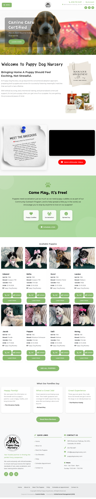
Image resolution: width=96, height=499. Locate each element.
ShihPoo (79, 330)
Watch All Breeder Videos (72, 162)
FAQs (36, 460)
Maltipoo (79, 273)
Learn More (12, 302)
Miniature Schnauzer (36, 330)
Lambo (78, 276)
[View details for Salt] (60, 317)
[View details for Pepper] (36, 317)
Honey (77, 333)
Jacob (5, 333)
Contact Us (38, 469)
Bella (29, 276)
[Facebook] (85, 7)
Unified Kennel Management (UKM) (64, 495)
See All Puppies (48, 370)
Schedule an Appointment (60, 488)
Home (37, 443)
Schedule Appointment (42, 465)
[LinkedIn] (92, 7)
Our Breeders (39, 456)
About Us (38, 447)
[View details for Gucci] (60, 259)
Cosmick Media (40, 495)
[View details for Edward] (12, 259)
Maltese (55, 330)
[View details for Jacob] (12, 317)
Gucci (53, 276)
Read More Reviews (48, 421)
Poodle (6, 330)
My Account (90, 2)
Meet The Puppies (38, 488)
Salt (53, 333)
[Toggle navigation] (7, 5)
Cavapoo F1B (9, 273)
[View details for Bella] (36, 259)
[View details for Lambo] (84, 259)
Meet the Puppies (40, 451)
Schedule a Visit (48, 228)
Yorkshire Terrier (58, 273)
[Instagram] (88, 7)
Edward (6, 276)
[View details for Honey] (84, 317)
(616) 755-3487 (76, 2)
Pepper (30, 333)
